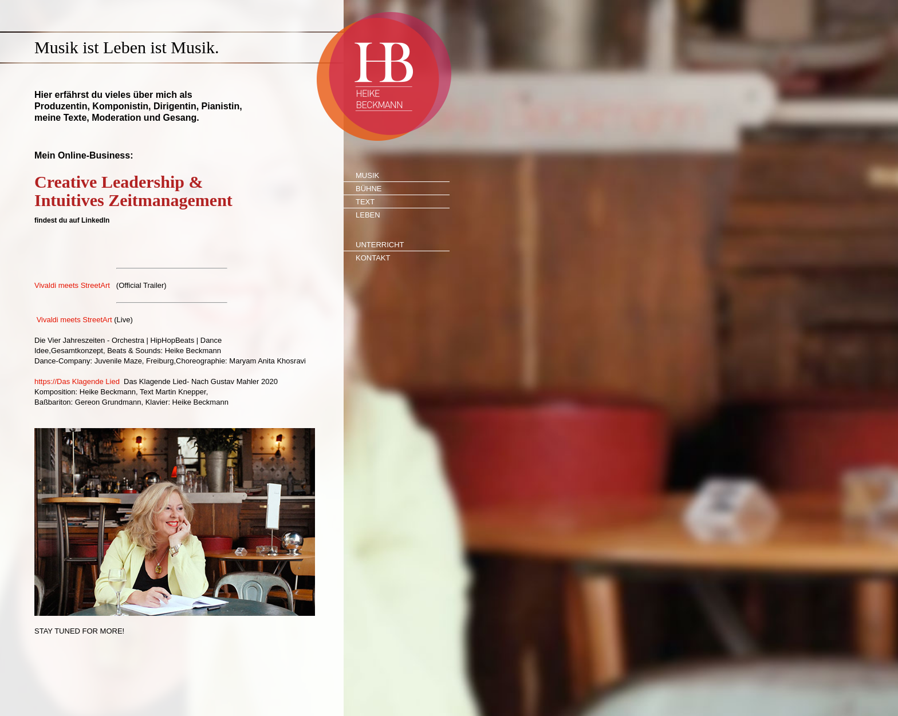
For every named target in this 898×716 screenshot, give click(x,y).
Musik (367, 175)
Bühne (369, 188)
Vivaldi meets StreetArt (72, 285)
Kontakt (373, 258)
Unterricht (380, 244)
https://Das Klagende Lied (77, 381)
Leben (368, 215)
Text (365, 201)
